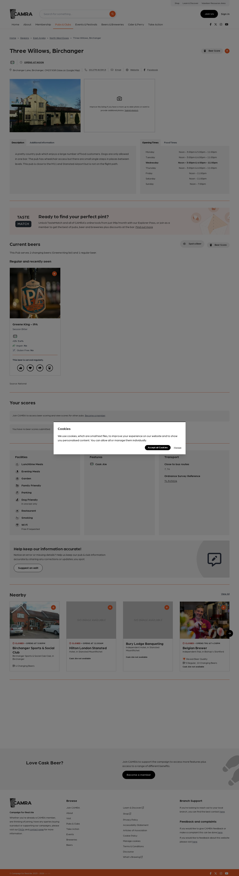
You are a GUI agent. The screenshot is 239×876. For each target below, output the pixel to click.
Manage (177, 447)
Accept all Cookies (158, 447)
